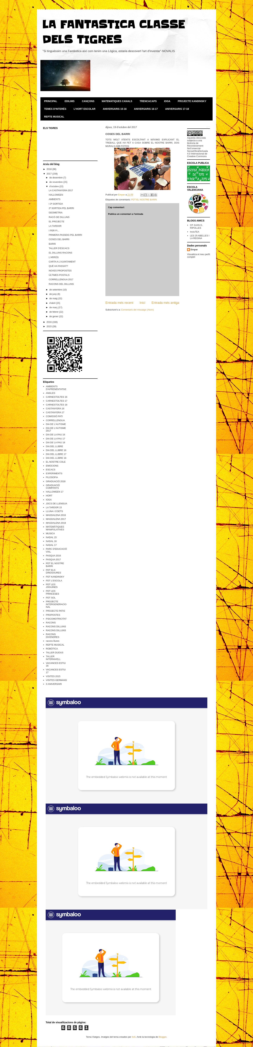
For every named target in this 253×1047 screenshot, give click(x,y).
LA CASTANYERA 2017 (61, 190)
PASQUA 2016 (53, 555)
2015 (49, 326)
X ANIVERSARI (54, 684)
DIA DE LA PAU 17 (55, 438)
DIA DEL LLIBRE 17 (56, 454)
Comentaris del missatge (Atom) (137, 309)
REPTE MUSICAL (54, 116)
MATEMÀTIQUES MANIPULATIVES (55, 528)
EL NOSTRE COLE (56, 462)
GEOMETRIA (55, 212)
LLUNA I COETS (54, 511)
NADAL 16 (51, 541)
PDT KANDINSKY (55, 576)
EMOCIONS (52, 465)
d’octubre (54, 186)
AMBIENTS (54, 199)
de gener (54, 316)
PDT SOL (51, 597)
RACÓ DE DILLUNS (59, 217)
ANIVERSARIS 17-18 (177, 108)
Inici (142, 302)
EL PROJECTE (56, 221)
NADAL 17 (51, 545)
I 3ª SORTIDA (56, 203)
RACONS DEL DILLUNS (61, 284)
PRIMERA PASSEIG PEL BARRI (65, 235)
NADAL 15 (51, 537)
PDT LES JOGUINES (51, 586)
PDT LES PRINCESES (52, 592)
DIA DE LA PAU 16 (55, 434)
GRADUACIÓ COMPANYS (53, 486)
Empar (194, 249)
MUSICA (50, 533)
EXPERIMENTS (54, 473)
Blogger (162, 1037)
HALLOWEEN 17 (54, 491)
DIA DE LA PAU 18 (55, 442)
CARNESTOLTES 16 (56, 397)
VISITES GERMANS (56, 680)
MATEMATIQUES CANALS (117, 101)
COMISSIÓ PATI (54, 416)
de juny (53, 294)
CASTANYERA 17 (55, 412)
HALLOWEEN (56, 194)
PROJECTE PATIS (55, 611)
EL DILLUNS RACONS (60, 252)
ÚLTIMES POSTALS (59, 275)
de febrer (54, 311)
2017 (49, 173)
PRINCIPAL (50, 101)
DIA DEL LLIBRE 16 (56, 450)
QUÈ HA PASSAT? (58, 266)
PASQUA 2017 (53, 559)
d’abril (52, 303)
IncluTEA (194, 231)
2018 (49, 169)
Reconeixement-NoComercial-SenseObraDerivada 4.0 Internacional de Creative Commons (197, 151)
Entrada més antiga (165, 302)
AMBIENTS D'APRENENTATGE (56, 388)
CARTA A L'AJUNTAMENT (62, 261)
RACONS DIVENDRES (52, 635)
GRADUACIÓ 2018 (55, 481)
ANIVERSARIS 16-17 (146, 108)
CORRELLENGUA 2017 (61, 279)
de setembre (56, 289)
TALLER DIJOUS (54, 652)
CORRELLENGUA (55, 420)
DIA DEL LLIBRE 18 (56, 458)
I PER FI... (54, 230)
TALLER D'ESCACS (59, 248)
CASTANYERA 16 (55, 408)
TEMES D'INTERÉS (55, 108)
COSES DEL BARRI (59, 239)
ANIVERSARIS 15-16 (114, 108)
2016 (49, 322)
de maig (53, 298)
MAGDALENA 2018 (56, 523)
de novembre (56, 182)
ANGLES (50, 393)
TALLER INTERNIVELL (53, 658)
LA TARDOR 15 (54, 507)
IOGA (167, 101)
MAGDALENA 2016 (56, 515)
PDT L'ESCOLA (54, 580)
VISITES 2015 (53, 676)
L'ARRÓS (54, 257)
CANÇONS (88, 101)
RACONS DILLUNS (56, 626)
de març (53, 307)
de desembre (56, 177)
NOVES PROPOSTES (60, 270)
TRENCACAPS (148, 101)
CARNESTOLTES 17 (56, 400)
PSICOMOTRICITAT (56, 618)
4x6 (134, 1037)
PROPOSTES (53, 615)
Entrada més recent (119, 302)
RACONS (51, 622)
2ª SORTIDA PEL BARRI (61, 208)
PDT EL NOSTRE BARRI (144, 199)
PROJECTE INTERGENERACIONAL (56, 604)
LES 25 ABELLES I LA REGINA (199, 237)
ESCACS (50, 469)
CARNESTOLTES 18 (56, 404)
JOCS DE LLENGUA (56, 503)
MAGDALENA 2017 (56, 519)
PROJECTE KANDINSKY (192, 101)
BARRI (52, 244)
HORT (49, 495)
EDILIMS (69, 101)
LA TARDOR (55, 226)
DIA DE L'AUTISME (56, 424)
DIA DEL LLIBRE (54, 446)
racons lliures (52, 641)
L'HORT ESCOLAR (84, 108)
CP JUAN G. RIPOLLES (196, 226)
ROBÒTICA (52, 648)
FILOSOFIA (52, 477)
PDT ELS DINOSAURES (53, 571)
